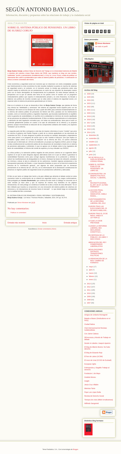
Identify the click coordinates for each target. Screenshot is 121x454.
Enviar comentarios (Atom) (47, 229)
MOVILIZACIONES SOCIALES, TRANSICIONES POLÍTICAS (96, 252)
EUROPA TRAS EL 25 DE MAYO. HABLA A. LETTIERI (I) (98, 216)
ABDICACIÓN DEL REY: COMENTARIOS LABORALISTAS (98, 244)
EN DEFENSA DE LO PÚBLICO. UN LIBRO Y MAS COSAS (98, 237)
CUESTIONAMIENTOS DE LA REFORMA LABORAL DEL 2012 (97, 201)
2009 (89, 296)
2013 (89, 284)
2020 (89, 113)
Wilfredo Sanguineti (91, 403)
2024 (89, 100)
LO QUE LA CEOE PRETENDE (95, 222)
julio (90, 151)
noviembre (93, 138)
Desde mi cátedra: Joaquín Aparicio (97, 343)
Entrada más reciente (16, 223)
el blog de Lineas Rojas (52, 75)
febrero (92, 276)
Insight (86, 381)
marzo (91, 273)
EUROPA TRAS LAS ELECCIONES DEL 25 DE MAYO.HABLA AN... (98, 208)
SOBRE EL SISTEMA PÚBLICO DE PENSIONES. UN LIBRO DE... (96, 167)
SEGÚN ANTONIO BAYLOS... (42, 9)
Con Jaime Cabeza (91, 334)
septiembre (93, 145)
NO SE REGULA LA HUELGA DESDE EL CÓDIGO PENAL (97, 159)
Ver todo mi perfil (101, 46)
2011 (89, 290)
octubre (92, 142)
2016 (89, 126)
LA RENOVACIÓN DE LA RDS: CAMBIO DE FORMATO (98, 261)
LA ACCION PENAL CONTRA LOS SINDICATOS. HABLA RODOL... (97, 193)
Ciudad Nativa (89, 324)
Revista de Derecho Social (94, 396)
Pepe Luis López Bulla (92, 392)
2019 (89, 116)
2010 (89, 293)
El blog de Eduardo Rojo (93, 353)
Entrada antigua (70, 223)
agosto (91, 148)
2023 (89, 103)
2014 (89, 132)
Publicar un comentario (18, 212)
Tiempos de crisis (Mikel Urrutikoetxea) (98, 400)
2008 (89, 300)
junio (91, 155)
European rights (90, 364)
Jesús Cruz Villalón (91, 385)
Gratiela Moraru (90, 377)
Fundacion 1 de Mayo (92, 373)
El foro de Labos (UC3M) (93, 356)
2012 (89, 287)
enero (91, 279)
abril (90, 270)
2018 (89, 119)
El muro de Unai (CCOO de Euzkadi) (97, 360)
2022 (89, 107)
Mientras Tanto (89, 388)
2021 (89, 110)
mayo (91, 267)
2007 (89, 303)
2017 (89, 123)
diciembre (93, 135)
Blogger (75, 449)
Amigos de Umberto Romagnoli (95, 315)
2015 (89, 129)
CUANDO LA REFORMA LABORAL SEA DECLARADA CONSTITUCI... (98, 229)
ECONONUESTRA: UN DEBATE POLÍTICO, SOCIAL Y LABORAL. (97, 176)
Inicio (44, 223)
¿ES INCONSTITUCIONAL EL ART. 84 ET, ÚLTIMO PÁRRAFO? (98, 184)
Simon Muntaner (103, 43)
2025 (89, 97)
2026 (89, 94)
